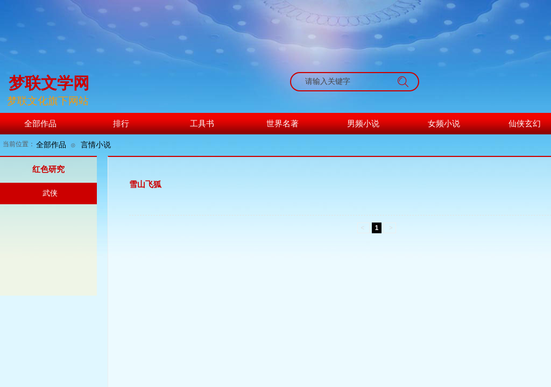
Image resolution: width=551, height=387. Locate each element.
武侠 (50, 193)
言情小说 (96, 144)
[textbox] (344, 81)
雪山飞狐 (145, 184)
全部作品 (51, 144)
